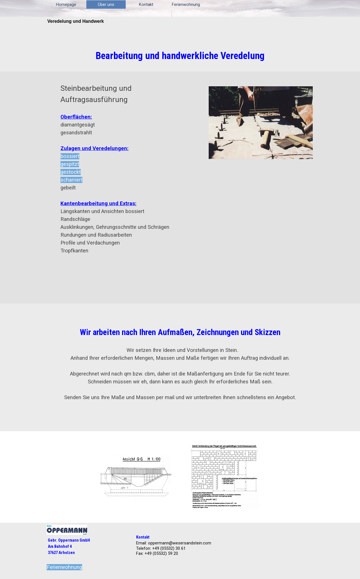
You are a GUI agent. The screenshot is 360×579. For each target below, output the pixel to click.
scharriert (71, 180)
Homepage (66, 4)
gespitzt (69, 164)
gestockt (70, 172)
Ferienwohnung (186, 4)
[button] (136, 477)
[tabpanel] (180, 55)
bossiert (69, 156)
